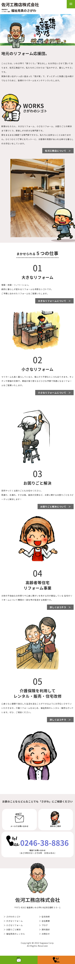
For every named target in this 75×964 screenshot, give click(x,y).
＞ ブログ (43, 925)
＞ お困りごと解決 (12, 929)
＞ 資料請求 (44, 929)
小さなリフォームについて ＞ (54, 392)
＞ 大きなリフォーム (13, 921)
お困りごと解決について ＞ (55, 506)
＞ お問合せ (44, 933)
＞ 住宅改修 (44, 916)
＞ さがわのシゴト (12, 916)
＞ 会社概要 (44, 921)
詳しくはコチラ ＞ (60, 607)
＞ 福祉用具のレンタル (14, 933)
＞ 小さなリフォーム (13, 925)
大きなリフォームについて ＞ (54, 300)
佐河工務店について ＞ (58, 150)
